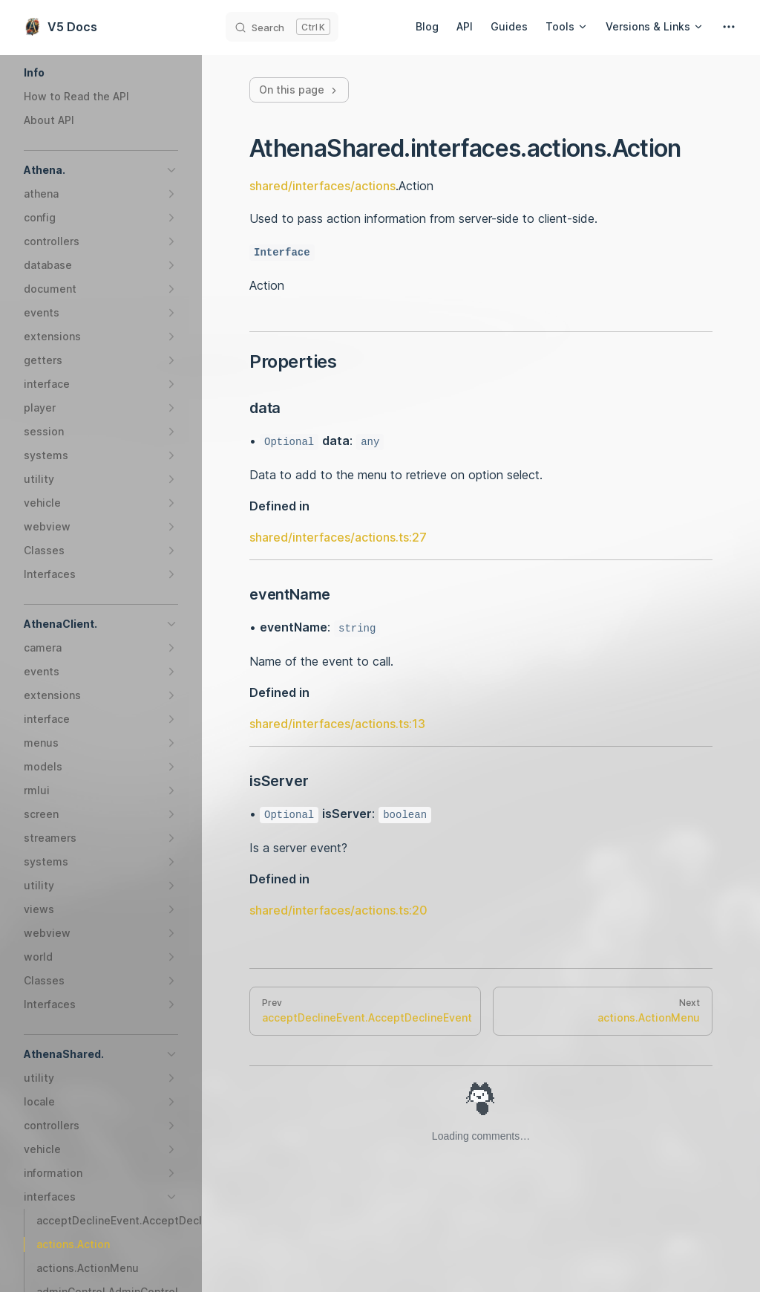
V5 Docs (60, 27)
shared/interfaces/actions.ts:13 (337, 723)
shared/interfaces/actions (322, 185)
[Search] (282, 27)
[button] (101, 73)
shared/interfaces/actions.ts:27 (338, 537)
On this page (299, 89)
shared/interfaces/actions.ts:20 (338, 910)
